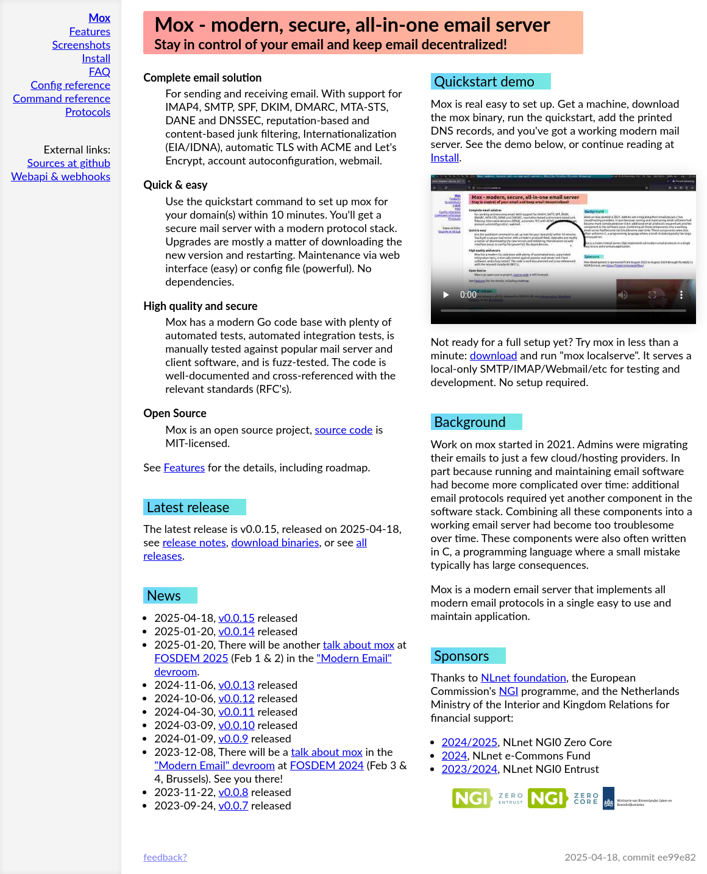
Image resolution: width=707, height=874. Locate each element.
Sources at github (69, 162)
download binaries (275, 542)
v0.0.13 (236, 684)
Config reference (70, 84)
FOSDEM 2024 (327, 765)
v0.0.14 (236, 631)
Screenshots (81, 44)
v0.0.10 (236, 724)
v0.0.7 (233, 805)
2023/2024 (470, 768)
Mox (99, 17)
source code (344, 429)
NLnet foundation (523, 677)
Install (96, 58)
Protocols (87, 111)
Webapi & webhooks (60, 176)
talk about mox (358, 644)
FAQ (99, 71)
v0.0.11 (236, 711)
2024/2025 (470, 742)
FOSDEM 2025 (191, 657)
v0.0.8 (233, 791)
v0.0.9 (233, 738)
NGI (509, 690)
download (493, 355)
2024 (454, 755)
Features (90, 31)
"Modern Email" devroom (214, 765)
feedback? (165, 856)
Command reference (61, 98)
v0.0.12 (236, 698)
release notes (194, 542)
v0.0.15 (236, 617)
